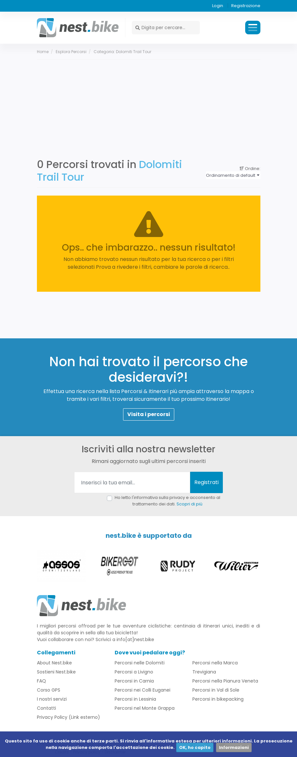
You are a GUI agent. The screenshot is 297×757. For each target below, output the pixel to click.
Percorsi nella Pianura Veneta (225, 681)
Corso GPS (48, 690)
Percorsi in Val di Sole (215, 690)
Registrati (206, 482)
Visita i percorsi (148, 414)
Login (217, 6)
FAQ (41, 681)
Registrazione (245, 6)
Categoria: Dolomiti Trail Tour (122, 51)
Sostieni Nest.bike (56, 672)
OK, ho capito (195, 747)
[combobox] (233, 175)
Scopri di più (189, 504)
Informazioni (234, 747)
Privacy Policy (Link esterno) (68, 717)
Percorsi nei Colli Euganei (142, 690)
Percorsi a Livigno (134, 672)
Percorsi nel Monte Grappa (145, 708)
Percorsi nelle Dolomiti (140, 663)
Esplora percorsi (71, 51)
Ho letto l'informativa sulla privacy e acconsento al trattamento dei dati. (167, 500)
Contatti (46, 708)
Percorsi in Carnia (134, 681)
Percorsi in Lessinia (135, 699)
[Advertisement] (148, 108)
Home (43, 51)
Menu (252, 27)
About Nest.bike (54, 663)
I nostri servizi (52, 699)
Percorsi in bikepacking (218, 699)
